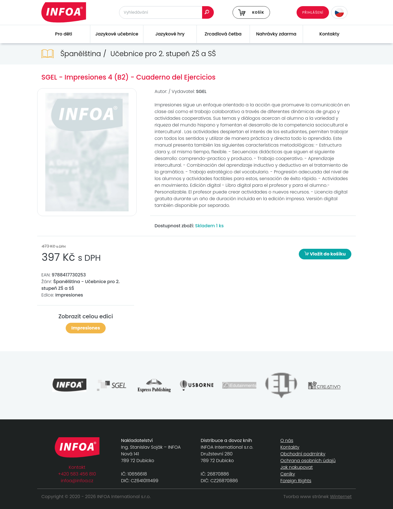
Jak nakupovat (296, 467)
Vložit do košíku (325, 254)
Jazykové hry (169, 34)
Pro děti (63, 34)
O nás (286, 440)
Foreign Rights (295, 480)
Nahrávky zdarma (276, 34)
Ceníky (287, 474)
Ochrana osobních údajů (308, 460)
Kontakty (329, 34)
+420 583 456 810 (77, 474)
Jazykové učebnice (116, 34)
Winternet (341, 496)
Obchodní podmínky (302, 454)
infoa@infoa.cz (77, 480)
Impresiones (85, 328)
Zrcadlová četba (223, 34)
